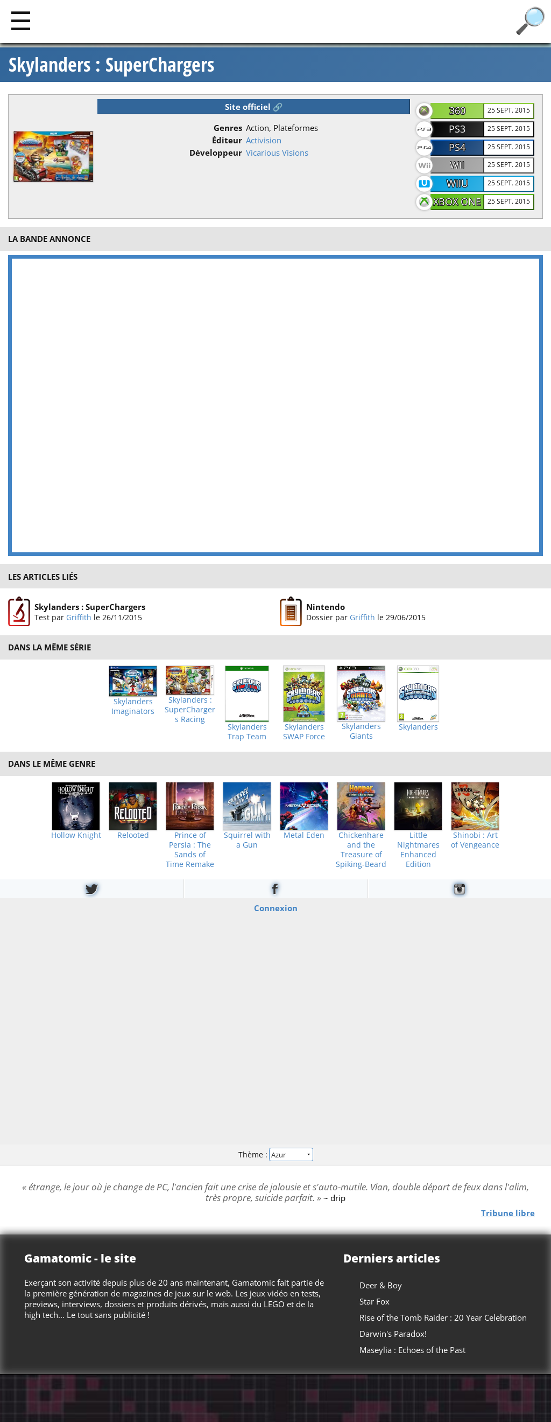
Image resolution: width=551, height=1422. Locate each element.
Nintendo (325, 606)
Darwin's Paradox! (393, 1333)
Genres (228, 127)
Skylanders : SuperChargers (111, 64)
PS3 (457, 128)
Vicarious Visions (277, 152)
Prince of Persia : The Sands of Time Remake (190, 849)
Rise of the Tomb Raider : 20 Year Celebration (443, 1317)
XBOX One (457, 201)
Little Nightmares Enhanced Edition (418, 849)
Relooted (133, 835)
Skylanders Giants (361, 731)
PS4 (457, 147)
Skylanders (418, 727)
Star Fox (374, 1301)
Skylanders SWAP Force (304, 731)
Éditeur (227, 140)
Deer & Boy (380, 1285)
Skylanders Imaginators (132, 706)
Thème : (275, 1154)
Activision (263, 140)
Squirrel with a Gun (247, 840)
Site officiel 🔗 (254, 106)
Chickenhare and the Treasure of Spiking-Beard (361, 849)
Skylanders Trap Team (247, 731)
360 (457, 110)
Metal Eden (304, 835)
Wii (457, 164)
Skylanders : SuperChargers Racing (190, 709)
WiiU (457, 183)
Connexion (276, 907)
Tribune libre (508, 1212)
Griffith (78, 617)
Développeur (215, 152)
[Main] (20, 20)
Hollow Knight (76, 835)
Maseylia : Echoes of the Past (412, 1349)
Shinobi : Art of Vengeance (475, 840)
